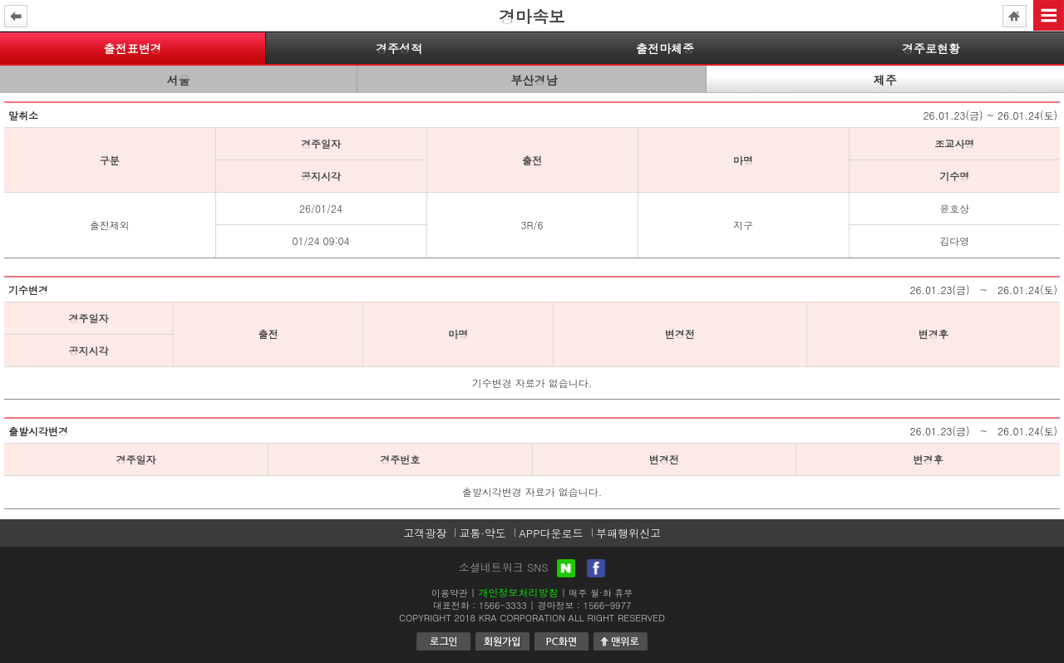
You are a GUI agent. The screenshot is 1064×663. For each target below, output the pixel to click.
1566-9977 (608, 605)
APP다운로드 (551, 533)
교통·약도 (482, 533)
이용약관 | (453, 593)
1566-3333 (503, 605)
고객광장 (424, 533)
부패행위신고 (628, 533)
